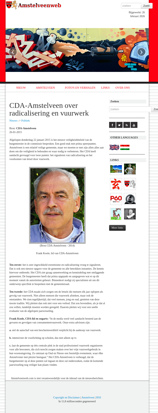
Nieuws (13, 120)
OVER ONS (122, 87)
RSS (98, 397)
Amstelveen (87, 397)
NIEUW (21, 87)
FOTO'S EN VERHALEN (80, 87)
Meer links (117, 227)
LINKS (105, 87)
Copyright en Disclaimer (66, 397)
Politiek (25, 120)
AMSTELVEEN (45, 87)
